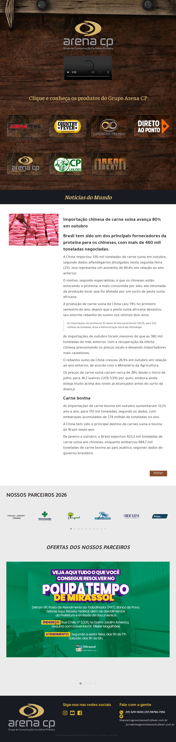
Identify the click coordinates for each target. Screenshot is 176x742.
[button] (71, 528)
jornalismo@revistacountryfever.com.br (150, 725)
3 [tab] (90, 683)
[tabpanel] (88, 609)
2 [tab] (85, 683)
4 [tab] (95, 683)
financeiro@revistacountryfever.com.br (143, 720)
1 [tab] (80, 683)
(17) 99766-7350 (155, 712)
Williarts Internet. (82, 736)
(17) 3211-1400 (134, 712)
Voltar (158, 473)
